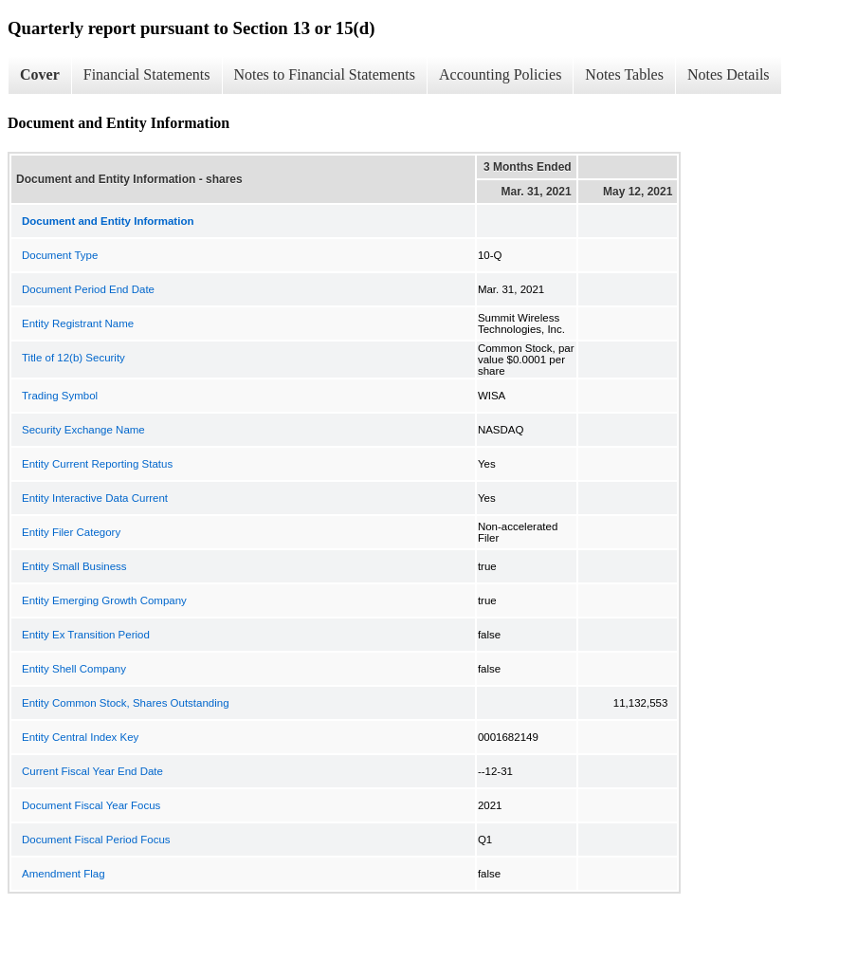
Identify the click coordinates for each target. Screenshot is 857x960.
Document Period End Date (88, 289)
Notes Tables (624, 74)
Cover (40, 74)
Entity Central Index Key (80, 737)
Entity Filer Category (71, 532)
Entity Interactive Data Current (95, 498)
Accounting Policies (500, 74)
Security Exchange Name (83, 429)
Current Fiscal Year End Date (92, 771)
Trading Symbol (60, 395)
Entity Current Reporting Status (97, 464)
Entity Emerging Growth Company (104, 600)
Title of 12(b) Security (73, 357)
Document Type (60, 255)
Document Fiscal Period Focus (96, 839)
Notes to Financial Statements (325, 74)
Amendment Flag (63, 873)
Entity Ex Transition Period (86, 634)
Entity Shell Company (74, 668)
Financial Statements (146, 74)
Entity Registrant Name (78, 323)
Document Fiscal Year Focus (91, 805)
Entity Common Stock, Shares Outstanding (125, 703)
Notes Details (728, 74)
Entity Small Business (74, 566)
